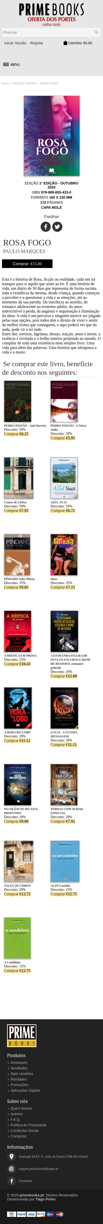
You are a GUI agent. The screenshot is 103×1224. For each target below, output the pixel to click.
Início (5, 83)
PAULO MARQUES (24, 251)
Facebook (25, 1181)
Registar (36, 43)
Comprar (27, 264)
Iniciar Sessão (15, 43)
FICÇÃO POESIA (24, 83)
